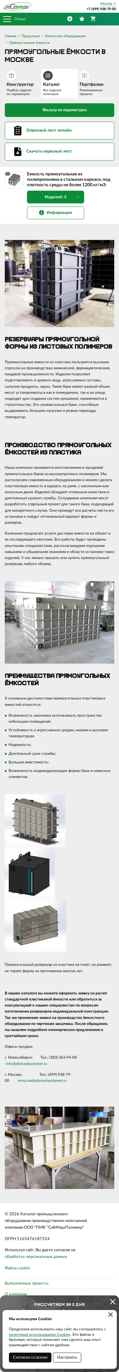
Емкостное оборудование (65, 36)
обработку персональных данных (36, 1257)
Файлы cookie (17, 1268)
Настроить (67, 1357)
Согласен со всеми (30, 1357)
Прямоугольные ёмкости (29, 42)
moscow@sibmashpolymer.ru (42, 1080)
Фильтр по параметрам (59, 109)
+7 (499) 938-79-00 (101, 9)
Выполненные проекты (26, 1283)
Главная (10, 36)
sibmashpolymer (29, 1064)
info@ (11, 1064)
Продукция (31, 36)
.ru (45, 1064)
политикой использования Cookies (39, 1334)
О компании (16, 1294)
